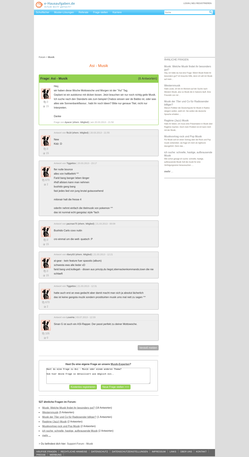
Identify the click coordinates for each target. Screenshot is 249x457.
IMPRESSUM (159, 451)
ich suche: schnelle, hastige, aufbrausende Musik (70, 430)
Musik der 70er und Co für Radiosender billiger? (69, 417)
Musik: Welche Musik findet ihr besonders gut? (68, 407)
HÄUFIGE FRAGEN (46, 451)
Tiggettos (71, 163)
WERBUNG (55, 454)
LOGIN (186, 3)
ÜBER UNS (186, 451)
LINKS (173, 451)
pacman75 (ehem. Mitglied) (80, 223)
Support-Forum (75, 443)
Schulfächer (42, 12)
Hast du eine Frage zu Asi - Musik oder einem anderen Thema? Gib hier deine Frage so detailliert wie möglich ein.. (98, 376)
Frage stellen (100, 12)
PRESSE (41, 454)
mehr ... (46, 435)
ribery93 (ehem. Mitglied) (79, 254)
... (168, 171)
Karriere (117, 12)
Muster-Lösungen (64, 12)
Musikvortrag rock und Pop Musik (61, 426)
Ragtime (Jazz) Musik (54, 421)
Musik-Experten (120, 364)
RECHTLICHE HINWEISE (74, 451)
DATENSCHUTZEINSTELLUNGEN (130, 451)
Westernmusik (50, 412)
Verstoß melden (148, 347)
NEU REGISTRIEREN (201, 3)
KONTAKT (201, 451)
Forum (42, 57)
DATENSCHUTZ (99, 451)
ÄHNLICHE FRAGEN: (176, 59)
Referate (83, 12)
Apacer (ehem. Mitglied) (77, 122)
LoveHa (70, 317)
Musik (89, 443)
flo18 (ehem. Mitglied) (77, 132)
